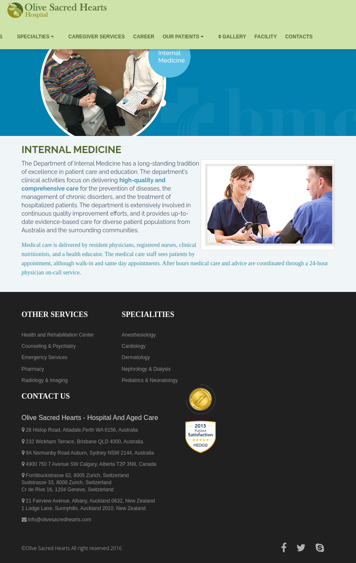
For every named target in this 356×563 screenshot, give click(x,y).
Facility (266, 37)
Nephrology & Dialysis (146, 369)
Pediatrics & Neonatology (150, 380)
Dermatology (136, 357)
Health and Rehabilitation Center (58, 335)
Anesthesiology (139, 335)
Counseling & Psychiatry (49, 346)
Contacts (299, 37)
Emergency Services (45, 357)
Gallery (232, 37)
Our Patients (183, 37)
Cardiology (134, 346)
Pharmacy (33, 369)
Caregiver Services (96, 37)
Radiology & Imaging (45, 380)
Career (143, 37)
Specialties (35, 37)
